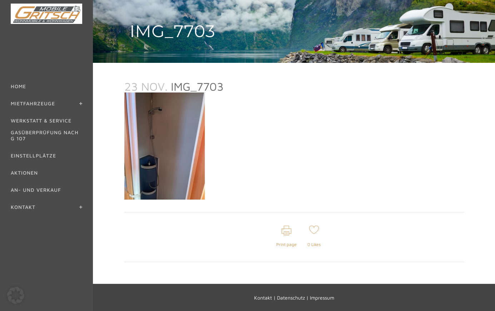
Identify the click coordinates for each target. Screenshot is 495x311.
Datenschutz (291, 298)
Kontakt (263, 298)
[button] (15, 295)
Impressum (322, 298)
